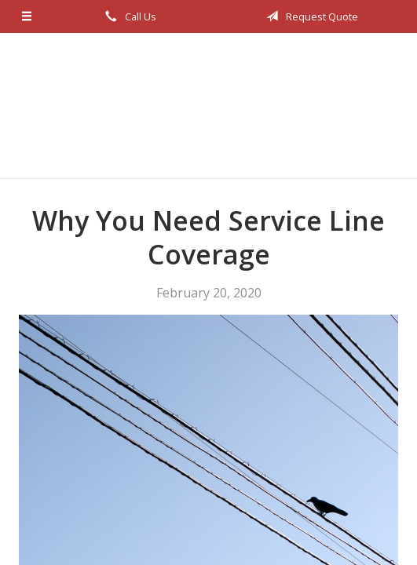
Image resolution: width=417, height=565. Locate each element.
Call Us (128, 16)
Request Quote (309, 16)
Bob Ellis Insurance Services (208, 106)
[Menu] (27, 16)
